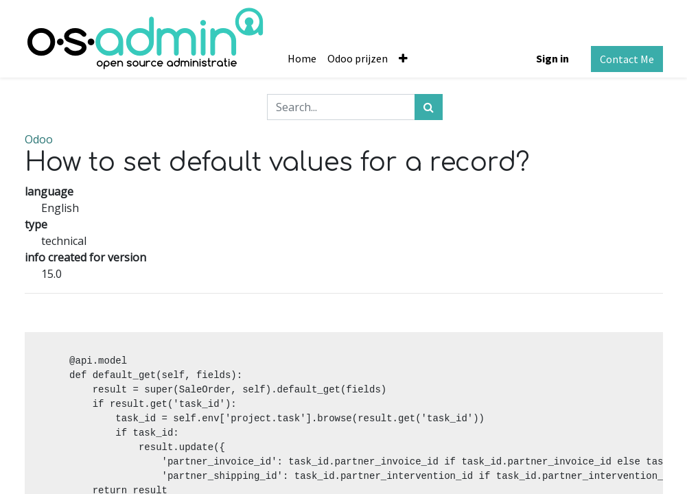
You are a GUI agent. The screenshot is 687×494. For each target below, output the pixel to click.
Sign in (552, 58)
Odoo (39, 139)
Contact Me (627, 59)
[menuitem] (302, 58)
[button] (403, 58)
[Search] (429, 107)
